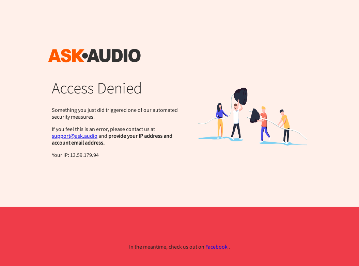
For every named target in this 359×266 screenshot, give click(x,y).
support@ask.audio (74, 135)
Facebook (217, 246)
